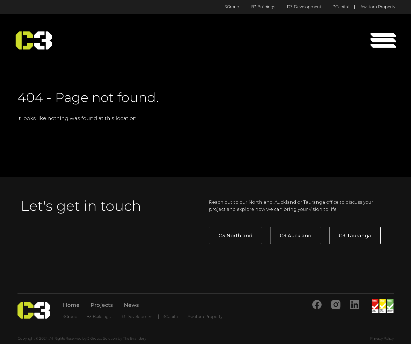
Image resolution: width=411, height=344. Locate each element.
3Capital (341, 6)
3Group (232, 6)
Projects (102, 305)
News (131, 305)
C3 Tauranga (355, 235)
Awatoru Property (377, 6)
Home (71, 305)
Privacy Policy (382, 338)
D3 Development (304, 6)
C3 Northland (235, 235)
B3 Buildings (263, 6)
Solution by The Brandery (124, 338)
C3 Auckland (295, 235)
